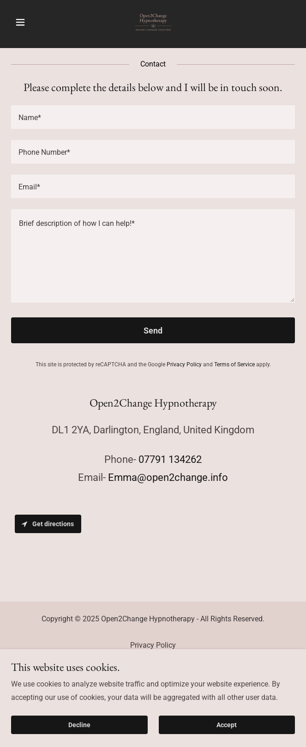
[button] (32, 22)
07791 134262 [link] (170, 459)
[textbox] (153, 117)
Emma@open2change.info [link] (168, 477)
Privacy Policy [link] (184, 364)
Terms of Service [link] (234, 364)
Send (153, 330)
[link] (153, 22)
